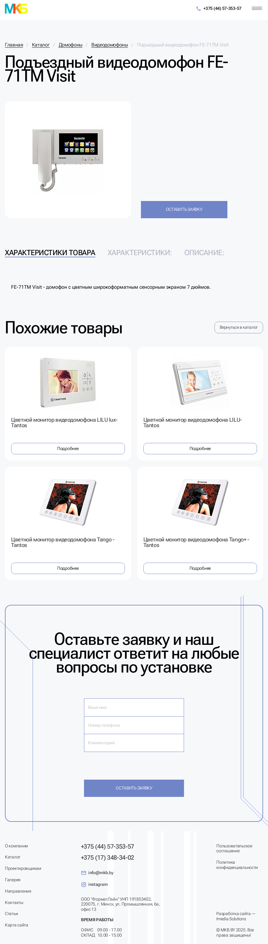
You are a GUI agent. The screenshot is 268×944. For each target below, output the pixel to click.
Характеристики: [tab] (140, 252)
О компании (16, 845)
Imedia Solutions (231, 918)
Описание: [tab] (204, 252)
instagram (94, 884)
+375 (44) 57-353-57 (219, 9)
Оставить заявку (184, 209)
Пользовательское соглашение (234, 848)
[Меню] (257, 8)
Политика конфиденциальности (237, 865)
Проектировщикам (23, 868)
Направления (18, 891)
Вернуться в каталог (239, 327)
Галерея (12, 879)
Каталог (13, 856)
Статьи (11, 913)
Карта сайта (16, 924)
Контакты (14, 902)
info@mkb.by (97, 873)
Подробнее (67, 448)
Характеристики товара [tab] (50, 252)
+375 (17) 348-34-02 (107, 857)
